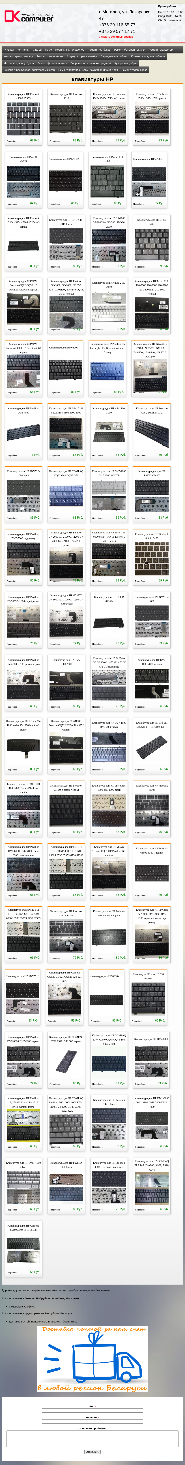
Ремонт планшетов (161, 49)
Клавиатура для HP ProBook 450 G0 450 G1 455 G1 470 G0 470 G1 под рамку (109, 662)
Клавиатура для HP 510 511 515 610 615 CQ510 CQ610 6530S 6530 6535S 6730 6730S (66, 850)
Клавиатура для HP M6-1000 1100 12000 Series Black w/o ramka (23, 787)
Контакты (23, 49)
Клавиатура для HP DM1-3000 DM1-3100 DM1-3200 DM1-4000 (151, 1102)
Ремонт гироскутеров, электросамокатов (29, 69)
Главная (9, 49)
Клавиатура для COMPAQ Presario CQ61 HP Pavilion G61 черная (108, 850)
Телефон (92, 1417)
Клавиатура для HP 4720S (147, 159)
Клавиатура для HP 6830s (104, 976)
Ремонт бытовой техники (129, 49)
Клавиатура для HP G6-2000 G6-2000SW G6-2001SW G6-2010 (109, 222)
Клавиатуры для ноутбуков (148, 56)
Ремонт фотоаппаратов (52, 63)
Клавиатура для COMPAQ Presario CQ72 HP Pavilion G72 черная (66, 725)
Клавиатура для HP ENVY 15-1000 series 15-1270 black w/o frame (23, 725)
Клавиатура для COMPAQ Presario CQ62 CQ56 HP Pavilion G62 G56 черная (23, 284)
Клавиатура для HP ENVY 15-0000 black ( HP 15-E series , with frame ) (109, 536)
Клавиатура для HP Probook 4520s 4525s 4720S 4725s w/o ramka (23, 222)
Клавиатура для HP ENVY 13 (22, 976)
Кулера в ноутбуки (126, 63)
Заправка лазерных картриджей (91, 63)
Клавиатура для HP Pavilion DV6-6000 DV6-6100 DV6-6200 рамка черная (23, 850)
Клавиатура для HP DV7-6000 (151, 1039)
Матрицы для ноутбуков (19, 63)
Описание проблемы (92, 1428)
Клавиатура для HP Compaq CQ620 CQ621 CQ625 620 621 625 (64, 976)
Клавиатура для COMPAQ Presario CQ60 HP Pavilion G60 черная (23, 347)
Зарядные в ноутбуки (114, 56)
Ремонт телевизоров (134, 69)
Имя (92, 1406)
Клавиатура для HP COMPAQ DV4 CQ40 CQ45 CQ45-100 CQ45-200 (109, 1039)
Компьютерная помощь (18, 56)
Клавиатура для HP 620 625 (64, 159)
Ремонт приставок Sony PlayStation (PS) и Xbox (88, 69)
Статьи (37, 49)
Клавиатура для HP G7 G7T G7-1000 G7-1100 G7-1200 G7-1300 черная (66, 599)
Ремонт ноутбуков (99, 49)
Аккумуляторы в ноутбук (82, 56)
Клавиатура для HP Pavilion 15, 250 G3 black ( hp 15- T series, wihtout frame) (23, 1102)
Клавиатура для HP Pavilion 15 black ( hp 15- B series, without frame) (107, 347)
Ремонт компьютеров (49, 56)
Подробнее (12, 141)
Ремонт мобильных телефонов (64, 49)
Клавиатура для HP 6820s (63, 347)
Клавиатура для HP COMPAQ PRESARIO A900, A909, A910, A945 (151, 1165)
